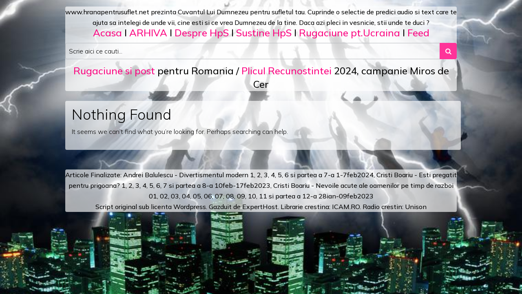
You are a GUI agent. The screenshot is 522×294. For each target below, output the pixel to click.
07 (219, 196)
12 (306, 196)
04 (186, 196)
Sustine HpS (264, 33)
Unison (416, 207)
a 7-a (326, 175)
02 (164, 196)
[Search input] (252, 51)
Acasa (107, 33)
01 (153, 196)
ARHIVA (148, 33)
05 (197, 196)
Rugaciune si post (114, 71)
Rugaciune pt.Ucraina (349, 33)
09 (241, 196)
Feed (418, 33)
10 (252, 196)
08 (230, 196)
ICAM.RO (346, 207)
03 (175, 196)
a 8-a (205, 185)
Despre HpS (202, 33)
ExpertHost (260, 207)
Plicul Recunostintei (286, 71)
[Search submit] (448, 51)
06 (208, 196)
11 (263, 196)
